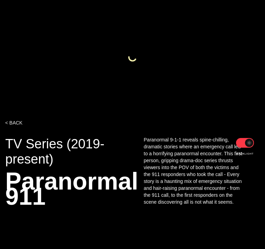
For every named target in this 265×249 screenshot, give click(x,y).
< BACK (13, 123)
